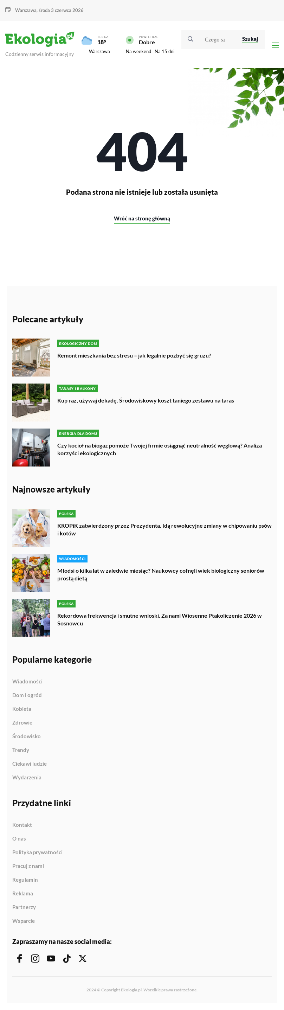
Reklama (22, 893)
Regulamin (25, 880)
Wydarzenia (26, 777)
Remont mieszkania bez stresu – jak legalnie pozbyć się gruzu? (134, 355)
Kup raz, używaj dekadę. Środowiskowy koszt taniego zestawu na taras (145, 400)
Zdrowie (22, 723)
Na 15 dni (164, 51)
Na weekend (138, 51)
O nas (19, 839)
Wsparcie (23, 921)
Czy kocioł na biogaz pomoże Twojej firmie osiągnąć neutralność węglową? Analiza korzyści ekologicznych (159, 449)
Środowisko (26, 736)
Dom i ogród (27, 695)
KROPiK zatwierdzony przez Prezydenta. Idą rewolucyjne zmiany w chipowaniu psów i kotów (164, 529)
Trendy (20, 750)
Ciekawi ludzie (29, 764)
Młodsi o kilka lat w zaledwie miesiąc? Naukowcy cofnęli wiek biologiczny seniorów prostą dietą (160, 574)
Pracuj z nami (28, 866)
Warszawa (26, 10)
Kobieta (21, 709)
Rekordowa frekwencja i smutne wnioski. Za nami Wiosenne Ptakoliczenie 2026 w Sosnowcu (159, 619)
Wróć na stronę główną (142, 218)
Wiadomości (27, 681)
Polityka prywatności (37, 852)
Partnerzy (24, 907)
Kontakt (22, 825)
